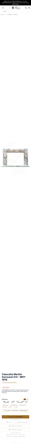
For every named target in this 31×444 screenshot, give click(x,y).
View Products (15, 4)
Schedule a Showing (15, 426)
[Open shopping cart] (29, 7)
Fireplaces (10, 14)
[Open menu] (3, 7)
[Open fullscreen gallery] (15, 158)
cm (27, 399)
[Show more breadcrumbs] (5, 14)
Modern (16, 14)
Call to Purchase (15, 416)
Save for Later (15, 432)
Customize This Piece (15, 429)
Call (8, 422)
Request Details (22, 422)
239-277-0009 (21, 436)
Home (2, 14)
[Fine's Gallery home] (16, 8)
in (24, 399)
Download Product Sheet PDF (15, 434)
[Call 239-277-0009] (26, 7)
